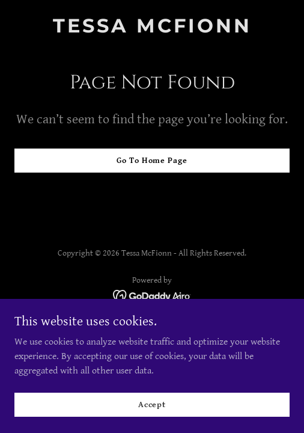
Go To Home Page (152, 160)
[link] (152, 29)
